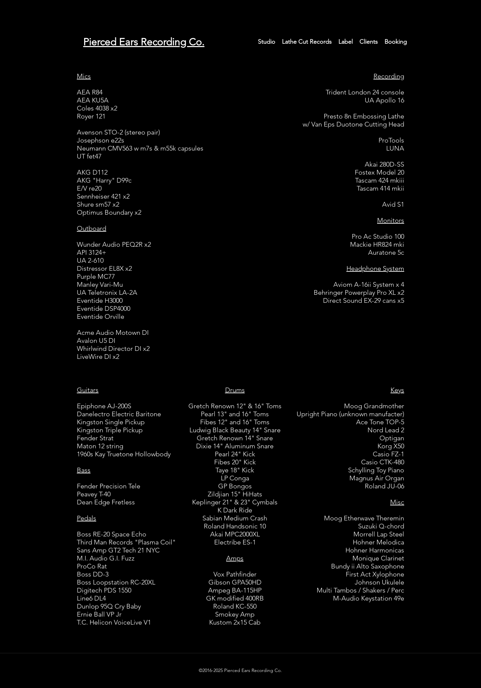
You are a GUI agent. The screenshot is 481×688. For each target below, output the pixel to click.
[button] (267, 41)
